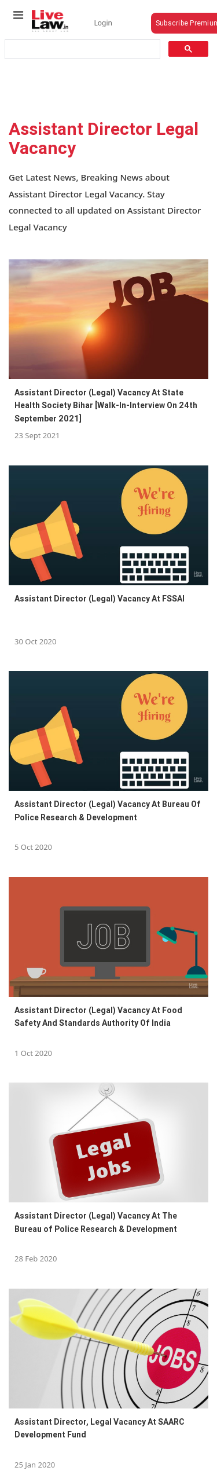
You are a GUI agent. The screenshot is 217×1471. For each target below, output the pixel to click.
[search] (81, 49)
